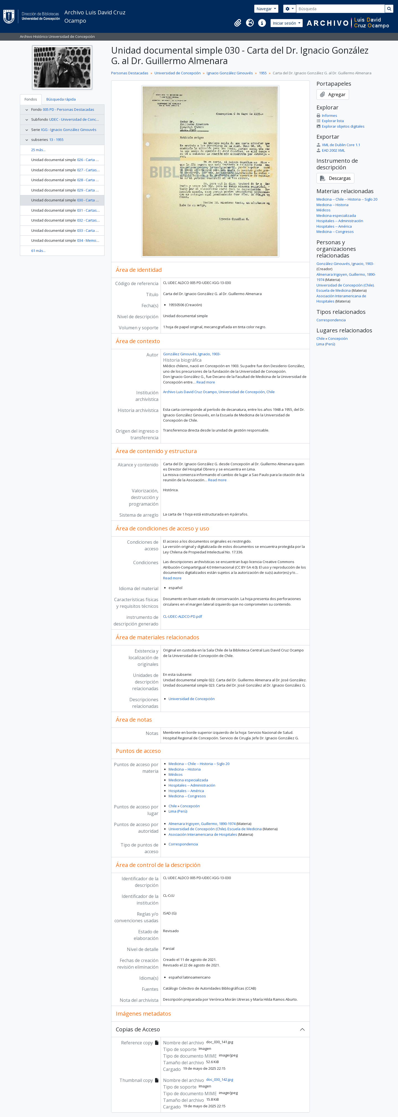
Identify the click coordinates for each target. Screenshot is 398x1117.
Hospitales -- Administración (192, 785)
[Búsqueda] (340, 8)
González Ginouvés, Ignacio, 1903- (192, 353)
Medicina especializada (188, 779)
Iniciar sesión (285, 23)
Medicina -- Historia (185, 769)
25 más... (38, 149)
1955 (263, 72)
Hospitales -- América (186, 790)
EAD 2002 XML (330, 150)
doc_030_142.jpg (219, 1079)
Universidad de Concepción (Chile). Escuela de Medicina (215, 828)
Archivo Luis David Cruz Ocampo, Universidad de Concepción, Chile (219, 391)
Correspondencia (183, 844)
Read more (206, 382)
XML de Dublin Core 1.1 (338, 144)
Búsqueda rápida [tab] (61, 99)
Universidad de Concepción (178, 72)
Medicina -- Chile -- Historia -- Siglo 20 (199, 763)
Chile (173, 805)
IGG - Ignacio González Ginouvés (68, 129)
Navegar (264, 8)
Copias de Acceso (138, 1029)
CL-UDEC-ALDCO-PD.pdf (182, 616)
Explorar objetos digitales (340, 126)
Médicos (176, 774)
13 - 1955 (56, 139)
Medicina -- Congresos (187, 795)
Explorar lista (330, 120)
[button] (238, 23)
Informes (326, 115)
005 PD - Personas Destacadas (68, 109)
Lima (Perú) (178, 811)
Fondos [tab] (31, 99)
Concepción (190, 805)
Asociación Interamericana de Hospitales (203, 834)
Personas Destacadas (129, 72)
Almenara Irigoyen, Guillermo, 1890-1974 (202, 823)
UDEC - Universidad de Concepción (78, 119)
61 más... (38, 250)
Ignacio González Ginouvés (230, 72)
